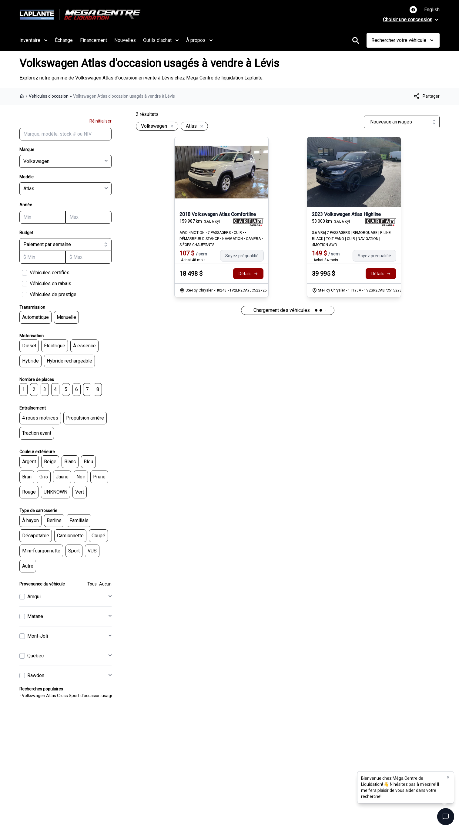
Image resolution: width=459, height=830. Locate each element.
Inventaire (33, 40)
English (432, 9)
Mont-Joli (37, 636)
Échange (64, 40)
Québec (35, 656)
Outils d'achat (161, 40)
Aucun (105, 584)
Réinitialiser (100, 121)
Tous (92, 584)
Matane (35, 616)
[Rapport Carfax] (248, 222)
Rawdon (35, 675)
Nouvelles (125, 40)
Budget (26, 232)
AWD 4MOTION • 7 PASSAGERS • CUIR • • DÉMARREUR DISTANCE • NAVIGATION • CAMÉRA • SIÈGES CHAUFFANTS (221, 239)
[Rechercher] (356, 40)
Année (25, 204)
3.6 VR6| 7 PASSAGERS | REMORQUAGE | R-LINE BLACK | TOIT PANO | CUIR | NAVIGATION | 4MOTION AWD (351, 239)
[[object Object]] (426, 96)
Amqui (34, 596)
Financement (93, 40)
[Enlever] (170, 126)
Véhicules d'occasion (49, 96)
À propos (199, 40)
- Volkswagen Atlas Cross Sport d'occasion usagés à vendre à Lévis (83, 695)
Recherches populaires (41, 689)
